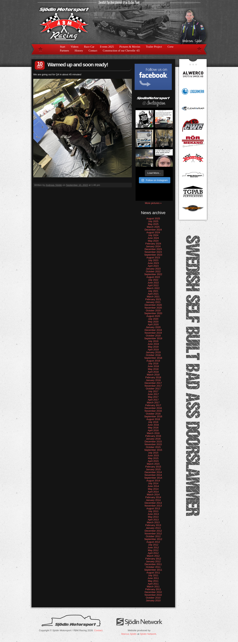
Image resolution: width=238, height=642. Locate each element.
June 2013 (153, 514)
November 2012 (153, 533)
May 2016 (153, 427)
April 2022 (153, 285)
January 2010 (153, 600)
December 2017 (153, 383)
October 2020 (153, 310)
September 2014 (153, 477)
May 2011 (153, 581)
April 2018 (153, 371)
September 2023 (153, 254)
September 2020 (153, 313)
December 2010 (153, 592)
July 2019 (153, 341)
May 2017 (153, 397)
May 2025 (153, 224)
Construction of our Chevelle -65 (121, 50)
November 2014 (153, 475)
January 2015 (153, 469)
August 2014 (153, 480)
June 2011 (153, 578)
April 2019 (153, 349)
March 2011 (153, 586)
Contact (93, 50)
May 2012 (153, 550)
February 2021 (153, 299)
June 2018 (153, 366)
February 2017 (153, 405)
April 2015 (153, 461)
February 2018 (153, 377)
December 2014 (153, 472)
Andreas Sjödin (54, 185)
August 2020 (153, 316)
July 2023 (153, 260)
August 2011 (153, 572)
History (79, 50)
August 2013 (153, 508)
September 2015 (153, 450)
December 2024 (153, 229)
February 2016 (153, 436)
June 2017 (153, 394)
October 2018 (153, 355)
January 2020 (153, 327)
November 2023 (153, 252)
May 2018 (153, 369)
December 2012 (153, 530)
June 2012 (153, 547)
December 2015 (153, 441)
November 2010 (153, 594)
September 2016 (153, 416)
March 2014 (153, 494)
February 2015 (153, 466)
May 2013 (153, 516)
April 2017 (153, 399)
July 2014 (153, 483)
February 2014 (153, 497)
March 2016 (153, 433)
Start (62, 46)
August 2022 (153, 277)
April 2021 (153, 293)
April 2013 (153, 519)
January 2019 (153, 352)
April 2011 (153, 583)
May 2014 (153, 489)
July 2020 (153, 318)
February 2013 (153, 525)
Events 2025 (107, 46)
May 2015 (153, 458)
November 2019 (153, 332)
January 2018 (153, 380)
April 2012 (153, 553)
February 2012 (153, 558)
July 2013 (153, 511)
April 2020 (153, 324)
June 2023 (153, 263)
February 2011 (153, 589)
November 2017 (153, 385)
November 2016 (153, 410)
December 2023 (153, 249)
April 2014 (153, 491)
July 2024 (153, 235)
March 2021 (153, 296)
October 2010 (153, 597)
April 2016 (153, 430)
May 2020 (153, 321)
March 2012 (153, 555)
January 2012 (153, 561)
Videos (74, 46)
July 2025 (153, 221)
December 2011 (153, 564)
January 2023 (153, 268)
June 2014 (153, 486)
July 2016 (153, 422)
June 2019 (153, 344)
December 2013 (153, 502)
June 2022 (153, 282)
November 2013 (153, 505)
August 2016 (153, 419)
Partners (64, 50)
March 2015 (153, 463)
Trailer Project (154, 46)
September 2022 (153, 274)
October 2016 (153, 413)
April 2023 (153, 265)
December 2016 (153, 408)
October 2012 (153, 536)
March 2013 (153, 522)
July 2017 (153, 391)
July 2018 (153, 363)
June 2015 (153, 455)
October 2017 (153, 388)
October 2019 (153, 335)
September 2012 (153, 539)
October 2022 (153, 271)
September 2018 (153, 358)
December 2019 (153, 330)
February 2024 (153, 243)
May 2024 (153, 240)
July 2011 (153, 575)
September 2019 (153, 338)
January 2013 (153, 528)
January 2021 (153, 302)
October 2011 (153, 567)
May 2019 (153, 346)
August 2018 (153, 360)
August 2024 (153, 232)
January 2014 (153, 500)
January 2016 (153, 438)
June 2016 (153, 424)
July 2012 (153, 544)
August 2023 (153, 257)
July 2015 (153, 452)
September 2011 (153, 569)
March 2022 (153, 288)
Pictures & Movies (129, 46)
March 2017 (153, 402)
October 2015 (153, 447)
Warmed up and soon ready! (77, 64)
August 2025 (153, 218)
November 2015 (153, 444)
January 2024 (153, 246)
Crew (171, 46)
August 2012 (153, 542)
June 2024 (153, 238)
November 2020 (153, 307)
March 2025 (153, 226)
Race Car (89, 46)
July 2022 (153, 279)
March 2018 (153, 374)
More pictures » (153, 203)
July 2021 (153, 291)
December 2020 (153, 305)
